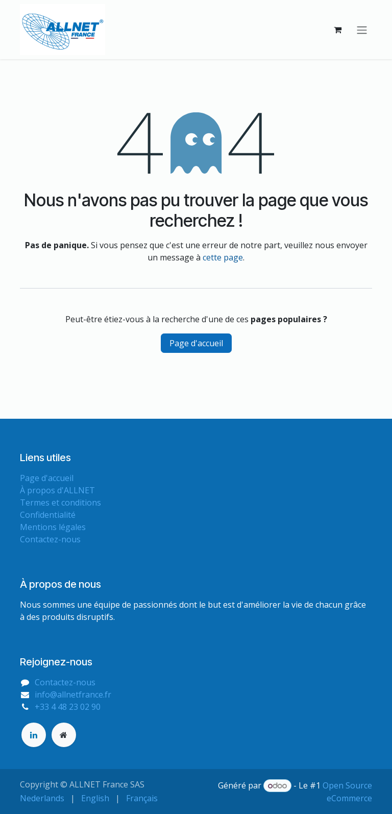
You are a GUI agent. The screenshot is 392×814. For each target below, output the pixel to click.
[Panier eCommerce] (337, 29)
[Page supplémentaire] (64, 735)
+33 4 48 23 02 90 (68, 706)
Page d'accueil (196, 343)
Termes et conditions (60, 502)
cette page (223, 257)
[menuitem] (42, 798)
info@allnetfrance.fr (73, 694)
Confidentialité (48, 514)
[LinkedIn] (33, 735)
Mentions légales (53, 527)
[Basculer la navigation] (362, 29)
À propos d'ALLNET (57, 490)
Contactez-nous (50, 539)
